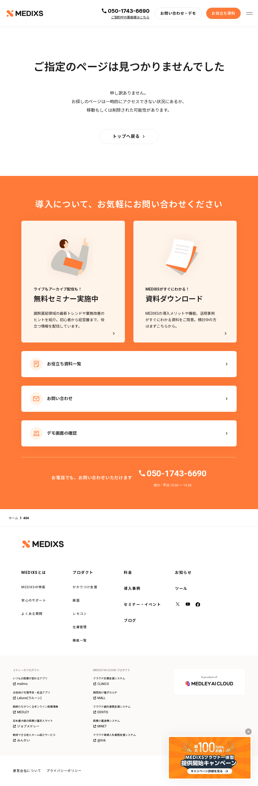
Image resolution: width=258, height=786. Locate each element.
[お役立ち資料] (223, 13)
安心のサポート (33, 600)
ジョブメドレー (26, 726)
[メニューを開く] (249, 13)
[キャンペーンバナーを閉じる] (248, 731)
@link (99, 740)
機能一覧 (80, 640)
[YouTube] (188, 605)
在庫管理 (80, 627)
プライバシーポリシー (64, 771)
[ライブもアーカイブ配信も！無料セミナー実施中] (73, 281)
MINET (100, 726)
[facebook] (198, 604)
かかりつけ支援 (85, 587)
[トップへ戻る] (129, 136)
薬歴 (76, 600)
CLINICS (101, 684)
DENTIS (100, 712)
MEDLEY (21, 712)
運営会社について (27, 771)
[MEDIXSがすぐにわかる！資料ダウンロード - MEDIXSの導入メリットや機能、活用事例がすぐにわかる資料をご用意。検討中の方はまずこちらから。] (185, 281)
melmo (20, 684)
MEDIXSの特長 (33, 587)
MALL (99, 698)
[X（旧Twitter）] (178, 605)
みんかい (21, 740)
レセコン (80, 614)
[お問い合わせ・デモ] (178, 13)
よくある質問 (31, 614)
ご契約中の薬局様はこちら (130, 17)
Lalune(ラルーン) (27, 698)
